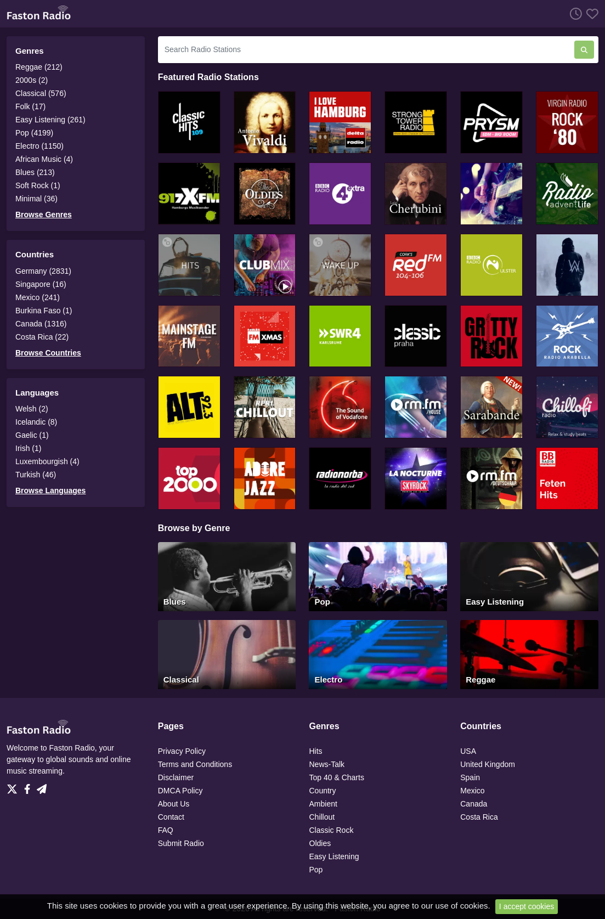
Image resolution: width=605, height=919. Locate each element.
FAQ (165, 830)
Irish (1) (28, 448)
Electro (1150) (39, 146)
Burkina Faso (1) (43, 310)
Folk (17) (30, 106)
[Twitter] (14, 786)
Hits (316, 751)
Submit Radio (181, 843)
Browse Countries (48, 352)
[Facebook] (29, 786)
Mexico (472, 790)
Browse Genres (43, 214)
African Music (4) (44, 159)
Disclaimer (176, 777)
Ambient (323, 803)
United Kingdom (487, 764)
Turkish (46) (35, 474)
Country (322, 790)
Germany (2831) (43, 271)
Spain (470, 777)
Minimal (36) (36, 198)
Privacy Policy (182, 751)
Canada (473, 803)
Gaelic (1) (32, 435)
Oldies (320, 843)
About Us (174, 803)
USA (468, 751)
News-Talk (327, 764)
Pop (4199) (34, 132)
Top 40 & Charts (336, 777)
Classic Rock (331, 830)
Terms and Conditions (195, 764)
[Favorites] (590, 13)
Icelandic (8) (36, 422)
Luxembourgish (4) (47, 461)
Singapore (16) (40, 284)
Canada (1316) (40, 323)
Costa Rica (478, 817)
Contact (171, 817)
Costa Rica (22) (42, 336)
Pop (316, 869)
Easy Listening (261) (50, 119)
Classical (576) (40, 93)
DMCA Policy (180, 790)
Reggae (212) (39, 67)
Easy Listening (334, 856)
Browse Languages (50, 490)
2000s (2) (31, 80)
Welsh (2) (31, 408)
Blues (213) (35, 172)
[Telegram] (42, 786)
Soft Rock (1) (37, 185)
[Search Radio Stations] (366, 50)
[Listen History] (574, 13)
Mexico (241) (37, 297)
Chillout (322, 817)
